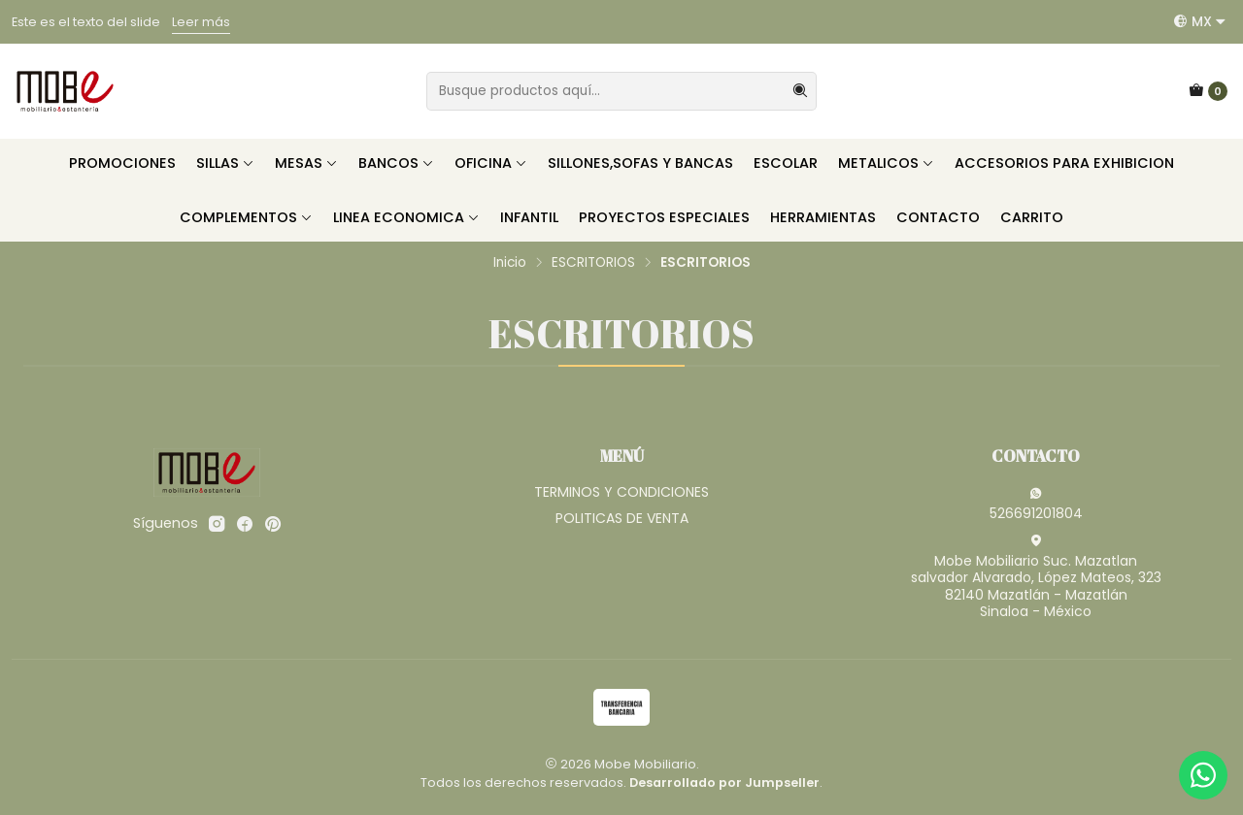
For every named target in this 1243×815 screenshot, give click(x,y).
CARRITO (1031, 217)
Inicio (509, 263)
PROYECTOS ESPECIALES (664, 217)
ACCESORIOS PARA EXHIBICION (1064, 163)
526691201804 (1036, 504)
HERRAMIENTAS (823, 217)
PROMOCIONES (122, 163)
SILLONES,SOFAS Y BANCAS (640, 163)
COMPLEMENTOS (246, 217)
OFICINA (490, 163)
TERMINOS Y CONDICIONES (621, 492)
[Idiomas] (1199, 21)
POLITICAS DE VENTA (622, 518)
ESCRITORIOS (593, 263)
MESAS (306, 163)
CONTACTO (938, 217)
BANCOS (396, 163)
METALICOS (886, 163)
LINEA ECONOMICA (406, 217)
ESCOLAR (786, 163)
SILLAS (225, 163)
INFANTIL (529, 217)
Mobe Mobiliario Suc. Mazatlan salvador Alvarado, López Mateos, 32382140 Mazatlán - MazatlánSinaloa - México (1036, 578)
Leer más (201, 22)
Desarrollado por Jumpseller (724, 782)
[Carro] (1208, 91)
